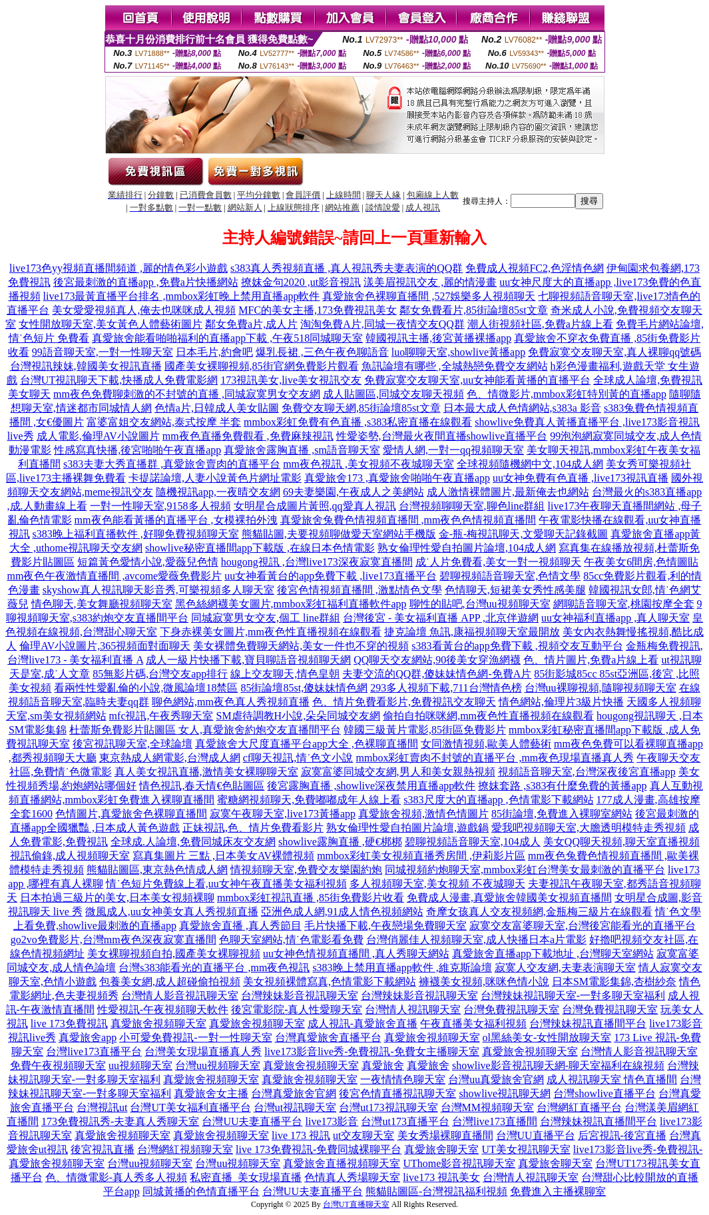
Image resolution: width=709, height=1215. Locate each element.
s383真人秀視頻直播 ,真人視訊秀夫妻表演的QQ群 (346, 268)
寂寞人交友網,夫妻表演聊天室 (565, 967)
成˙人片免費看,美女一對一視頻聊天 (498, 562)
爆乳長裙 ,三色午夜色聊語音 (322, 352)
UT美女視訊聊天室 (525, 1149)
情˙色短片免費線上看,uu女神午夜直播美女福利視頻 (226, 883)
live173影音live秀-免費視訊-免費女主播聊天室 (371, 1051)
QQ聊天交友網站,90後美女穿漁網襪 (437, 659)
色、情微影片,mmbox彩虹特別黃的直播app (566, 394)
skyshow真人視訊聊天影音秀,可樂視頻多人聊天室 (158, 590)
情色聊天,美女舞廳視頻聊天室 (101, 603)
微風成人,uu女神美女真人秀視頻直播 (171, 911)
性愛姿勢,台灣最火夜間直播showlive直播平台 (442, 436)
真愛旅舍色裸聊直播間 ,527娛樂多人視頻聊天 (428, 296)
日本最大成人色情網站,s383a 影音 (522, 408)
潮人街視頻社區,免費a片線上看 (540, 324)
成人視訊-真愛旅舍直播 (362, 1023)
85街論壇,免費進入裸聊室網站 (561, 813)
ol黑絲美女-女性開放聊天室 (547, 1037)
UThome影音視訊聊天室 (459, 1163)
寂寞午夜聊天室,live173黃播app (282, 813)
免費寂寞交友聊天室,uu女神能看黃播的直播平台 (477, 380)
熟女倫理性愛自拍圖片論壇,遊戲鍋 (407, 827)
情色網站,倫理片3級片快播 (561, 701)
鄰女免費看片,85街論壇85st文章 (473, 310)
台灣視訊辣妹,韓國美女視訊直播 (86, 366)
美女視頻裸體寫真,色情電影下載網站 (329, 981)
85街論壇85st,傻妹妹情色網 (303, 687)
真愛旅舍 (382, 1065)
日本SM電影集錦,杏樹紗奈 (614, 981)
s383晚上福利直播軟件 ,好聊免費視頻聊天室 (136, 534)
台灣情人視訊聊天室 (413, 1009)
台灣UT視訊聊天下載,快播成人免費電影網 (119, 380)
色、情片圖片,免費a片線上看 (590, 659)
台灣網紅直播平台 (579, 1107)
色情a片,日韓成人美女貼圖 (216, 408)
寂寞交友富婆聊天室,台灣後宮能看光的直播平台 (582, 925)
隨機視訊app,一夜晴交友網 (218, 492)
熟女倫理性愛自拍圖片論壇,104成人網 (466, 548)
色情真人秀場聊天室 (352, 1177)
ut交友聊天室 (363, 1135)
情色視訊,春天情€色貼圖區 (201, 785)
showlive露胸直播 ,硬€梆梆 (340, 841)
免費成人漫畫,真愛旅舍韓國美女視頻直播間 (509, 897)
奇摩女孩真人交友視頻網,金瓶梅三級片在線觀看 (539, 911)
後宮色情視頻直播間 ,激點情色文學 (359, 590)
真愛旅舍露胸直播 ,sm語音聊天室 (302, 450)
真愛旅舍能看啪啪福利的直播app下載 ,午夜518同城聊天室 (227, 338)
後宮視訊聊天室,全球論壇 (132, 743)
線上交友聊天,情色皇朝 (285, 673)
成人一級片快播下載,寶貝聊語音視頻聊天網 (248, 659)
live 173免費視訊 (69, 1023)
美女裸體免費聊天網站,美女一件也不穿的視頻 (301, 645)
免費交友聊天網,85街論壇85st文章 (361, 408)
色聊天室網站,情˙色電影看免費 (291, 939)
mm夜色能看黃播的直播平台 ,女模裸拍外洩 (176, 520)
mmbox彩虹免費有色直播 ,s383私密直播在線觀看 (358, 422)
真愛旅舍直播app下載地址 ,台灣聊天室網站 (553, 953)
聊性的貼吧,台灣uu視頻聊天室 (480, 603)
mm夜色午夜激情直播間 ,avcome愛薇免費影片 (114, 576)
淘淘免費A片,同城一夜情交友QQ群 (382, 324)
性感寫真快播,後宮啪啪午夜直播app (137, 450)
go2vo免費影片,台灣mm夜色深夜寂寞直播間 (113, 939)
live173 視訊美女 (441, 1177)
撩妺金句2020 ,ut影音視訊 (301, 282)
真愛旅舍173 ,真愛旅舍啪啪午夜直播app (397, 478)
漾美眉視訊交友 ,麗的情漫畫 (430, 282)
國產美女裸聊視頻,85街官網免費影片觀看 (261, 366)
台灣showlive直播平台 (604, 1093)
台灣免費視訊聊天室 (511, 1009)
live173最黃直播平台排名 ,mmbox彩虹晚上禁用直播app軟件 (181, 296)
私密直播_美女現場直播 (246, 1177)
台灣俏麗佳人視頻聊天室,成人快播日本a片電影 (476, 939)
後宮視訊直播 (102, 1149)
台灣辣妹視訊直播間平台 (587, 1023)
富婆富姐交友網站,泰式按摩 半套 (164, 422)
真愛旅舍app (88, 1037)
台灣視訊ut (102, 1107)
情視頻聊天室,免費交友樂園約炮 (306, 869)
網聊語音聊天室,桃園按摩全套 (623, 603)
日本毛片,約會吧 (214, 352)
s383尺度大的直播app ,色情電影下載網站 (498, 799)
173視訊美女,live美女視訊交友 (290, 380)
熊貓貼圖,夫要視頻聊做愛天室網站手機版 (339, 534)
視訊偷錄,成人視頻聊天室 (70, 855)
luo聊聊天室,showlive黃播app (458, 352)
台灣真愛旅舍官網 (293, 1093)
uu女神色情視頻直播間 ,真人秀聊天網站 (356, 953)
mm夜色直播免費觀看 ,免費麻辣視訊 (248, 436)
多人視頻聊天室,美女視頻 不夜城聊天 (437, 883)
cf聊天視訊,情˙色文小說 (298, 757)
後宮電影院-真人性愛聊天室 (296, 1009)
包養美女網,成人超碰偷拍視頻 (169, 981)
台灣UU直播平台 (535, 1135)
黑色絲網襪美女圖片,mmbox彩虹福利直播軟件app (291, 603)
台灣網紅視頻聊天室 (185, 1149)
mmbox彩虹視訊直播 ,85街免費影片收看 (310, 897)
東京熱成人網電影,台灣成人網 (169, 757)
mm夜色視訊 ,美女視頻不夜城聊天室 (368, 464)
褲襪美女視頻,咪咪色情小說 (484, 981)
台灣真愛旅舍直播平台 (328, 1037)
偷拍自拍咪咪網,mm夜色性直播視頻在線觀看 (488, 715)
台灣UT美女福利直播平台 (190, 1107)
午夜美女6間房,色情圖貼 (641, 562)
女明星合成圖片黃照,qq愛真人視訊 (315, 506)
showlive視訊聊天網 (505, 1093)
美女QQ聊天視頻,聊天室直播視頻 (621, 841)
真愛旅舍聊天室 (441, 1149)
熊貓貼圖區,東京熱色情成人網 (157, 869)
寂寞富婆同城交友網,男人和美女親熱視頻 (398, 771)
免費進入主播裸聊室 (558, 1191)
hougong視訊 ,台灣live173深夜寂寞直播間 (317, 562)
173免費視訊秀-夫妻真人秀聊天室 (120, 1121)
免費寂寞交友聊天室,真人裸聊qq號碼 (614, 352)
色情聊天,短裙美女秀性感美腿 (515, 590)
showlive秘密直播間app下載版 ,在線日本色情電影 (260, 548)
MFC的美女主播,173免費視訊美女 (317, 310)
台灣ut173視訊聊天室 (388, 1107)
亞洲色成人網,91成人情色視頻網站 (342, 911)
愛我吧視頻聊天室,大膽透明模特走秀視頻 (588, 827)
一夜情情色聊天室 (402, 1079)
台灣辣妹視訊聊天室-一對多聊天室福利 (573, 995)
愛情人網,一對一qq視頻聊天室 (453, 450)
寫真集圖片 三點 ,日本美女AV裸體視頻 (223, 855)
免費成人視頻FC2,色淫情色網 (534, 268)
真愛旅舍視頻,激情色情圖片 (423, 813)
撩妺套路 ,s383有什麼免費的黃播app (562, 785)
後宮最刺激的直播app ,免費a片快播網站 (145, 282)
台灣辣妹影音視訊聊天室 (299, 995)
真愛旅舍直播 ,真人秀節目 (240, 925)
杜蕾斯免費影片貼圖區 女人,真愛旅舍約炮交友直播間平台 (205, 729)
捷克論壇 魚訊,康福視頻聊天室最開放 (472, 631)
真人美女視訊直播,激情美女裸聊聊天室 (206, 771)
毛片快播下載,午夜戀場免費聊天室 (385, 925)
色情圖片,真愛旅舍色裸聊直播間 (131, 813)
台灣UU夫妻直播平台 (252, 1121)
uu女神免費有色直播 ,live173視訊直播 (580, 478)
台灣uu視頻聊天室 (217, 1065)
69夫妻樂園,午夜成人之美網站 (353, 492)
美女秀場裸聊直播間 (445, 1135)
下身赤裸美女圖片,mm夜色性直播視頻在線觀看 (270, 631)
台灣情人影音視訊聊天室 (179, 995)
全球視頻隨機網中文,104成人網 (530, 464)
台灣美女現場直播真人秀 (203, 1051)
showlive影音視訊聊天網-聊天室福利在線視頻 (558, 1065)
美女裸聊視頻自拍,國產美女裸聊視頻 (173, 953)
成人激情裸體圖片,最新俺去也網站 (508, 492)
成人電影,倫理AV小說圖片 (98, 436)
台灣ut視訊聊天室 (295, 1107)
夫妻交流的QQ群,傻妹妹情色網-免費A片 (436, 673)
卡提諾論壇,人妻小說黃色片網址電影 (215, 478)
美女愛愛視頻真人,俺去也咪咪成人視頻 (144, 310)
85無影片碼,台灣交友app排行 (160, 673)
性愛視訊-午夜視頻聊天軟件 (162, 1009)
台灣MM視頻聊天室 (487, 1107)
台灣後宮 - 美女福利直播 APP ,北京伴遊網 (441, 617)
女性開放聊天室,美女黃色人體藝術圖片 (110, 324)
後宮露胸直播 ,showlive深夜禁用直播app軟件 (371, 785)
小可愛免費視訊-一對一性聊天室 (195, 1037)
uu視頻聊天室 (140, 1065)
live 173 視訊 (301, 1135)
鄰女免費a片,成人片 (251, 324)
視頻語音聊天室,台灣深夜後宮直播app (587, 771)
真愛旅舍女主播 (211, 1093)
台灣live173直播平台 (94, 1051)
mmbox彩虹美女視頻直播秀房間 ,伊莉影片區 (421, 855)
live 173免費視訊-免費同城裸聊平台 (318, 1149)
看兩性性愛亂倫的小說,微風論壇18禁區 (146, 687)
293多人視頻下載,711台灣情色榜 (445, 687)
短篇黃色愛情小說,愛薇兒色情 (147, 562)
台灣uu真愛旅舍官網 (496, 1079)
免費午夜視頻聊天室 (58, 1065)
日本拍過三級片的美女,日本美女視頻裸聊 (117, 897)
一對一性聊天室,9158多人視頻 (160, 506)
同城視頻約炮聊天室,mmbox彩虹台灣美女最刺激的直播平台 (525, 869)
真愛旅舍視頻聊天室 (158, 1023)
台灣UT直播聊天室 (356, 1204)
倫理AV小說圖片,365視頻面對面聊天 (104, 645)
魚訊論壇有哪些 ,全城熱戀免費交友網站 (454, 366)
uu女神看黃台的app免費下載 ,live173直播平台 (330, 576)
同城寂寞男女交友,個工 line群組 (265, 617)
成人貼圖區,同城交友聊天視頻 (393, 394)
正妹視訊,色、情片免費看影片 (253, 827)
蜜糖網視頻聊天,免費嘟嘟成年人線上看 (309, 799)
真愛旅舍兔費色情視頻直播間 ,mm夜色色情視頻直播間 (408, 520)
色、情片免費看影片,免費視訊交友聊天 (404, 701)
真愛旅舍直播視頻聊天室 (341, 1163)
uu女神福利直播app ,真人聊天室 (615, 617)
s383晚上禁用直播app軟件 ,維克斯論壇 (401, 967)
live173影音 (331, 1121)
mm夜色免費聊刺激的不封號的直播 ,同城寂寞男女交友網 (186, 394)
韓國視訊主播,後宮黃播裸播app (438, 338)
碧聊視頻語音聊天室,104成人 (473, 841)
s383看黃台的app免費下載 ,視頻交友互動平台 (516, 645)
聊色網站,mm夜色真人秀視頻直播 (231, 701)
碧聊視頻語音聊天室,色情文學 (510, 576)
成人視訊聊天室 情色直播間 (612, 1079)
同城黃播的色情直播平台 (201, 1191)
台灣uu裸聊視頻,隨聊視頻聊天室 (600, 687)
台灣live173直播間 (494, 1121)
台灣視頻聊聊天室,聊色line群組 (472, 506)
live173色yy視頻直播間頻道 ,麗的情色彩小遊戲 (118, 268)
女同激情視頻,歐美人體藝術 (486, 743)
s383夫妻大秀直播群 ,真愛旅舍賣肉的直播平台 (171, 464)
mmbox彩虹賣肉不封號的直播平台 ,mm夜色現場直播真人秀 (494, 757)
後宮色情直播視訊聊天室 (397, 1093)
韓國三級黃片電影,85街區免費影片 (425, 729)
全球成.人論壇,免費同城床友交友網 (193, 841)
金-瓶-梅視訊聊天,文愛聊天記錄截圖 (523, 534)
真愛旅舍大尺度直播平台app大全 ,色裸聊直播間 (306, 743)
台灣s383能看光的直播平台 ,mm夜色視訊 (214, 967)
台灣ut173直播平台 (405, 1121)
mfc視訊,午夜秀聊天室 (161, 715)
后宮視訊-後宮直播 (622, 1135)
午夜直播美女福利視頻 (473, 1023)
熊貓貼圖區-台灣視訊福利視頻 (436, 1191)
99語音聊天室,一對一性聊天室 (102, 352)
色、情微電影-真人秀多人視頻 (116, 1177)
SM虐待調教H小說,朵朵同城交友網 (298, 715)
